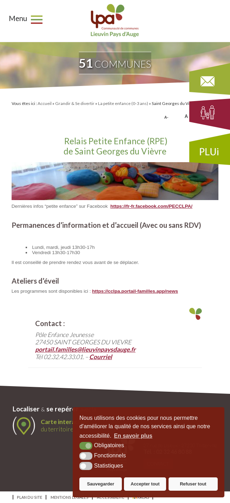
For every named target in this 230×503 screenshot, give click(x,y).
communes (115, 63)
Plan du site (29, 497)
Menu (18, 18)
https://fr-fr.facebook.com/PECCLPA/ (151, 206)
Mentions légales (69, 497)
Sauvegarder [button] (100, 484)
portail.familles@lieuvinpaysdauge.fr (85, 349)
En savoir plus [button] (133, 436)
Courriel (100, 356)
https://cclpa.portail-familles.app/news (135, 291)
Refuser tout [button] (193, 484)
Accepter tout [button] (145, 484)
